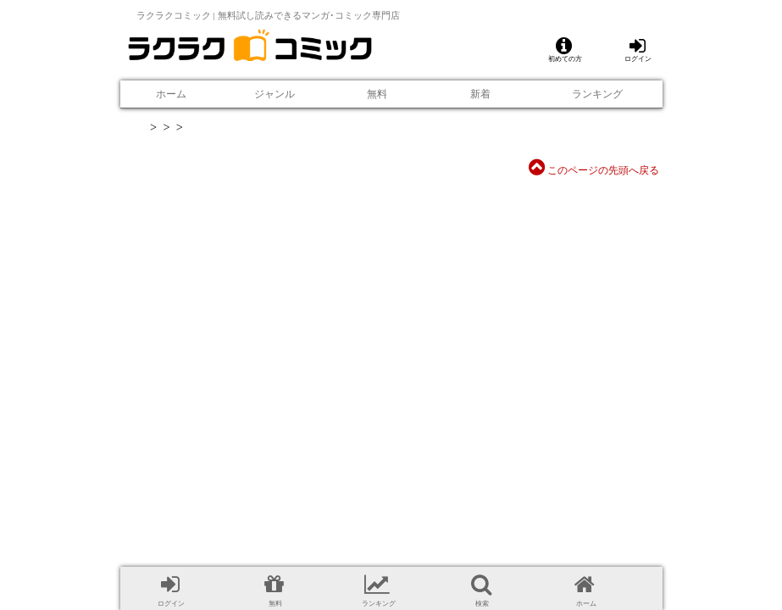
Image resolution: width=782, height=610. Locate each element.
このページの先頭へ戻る (594, 170)
